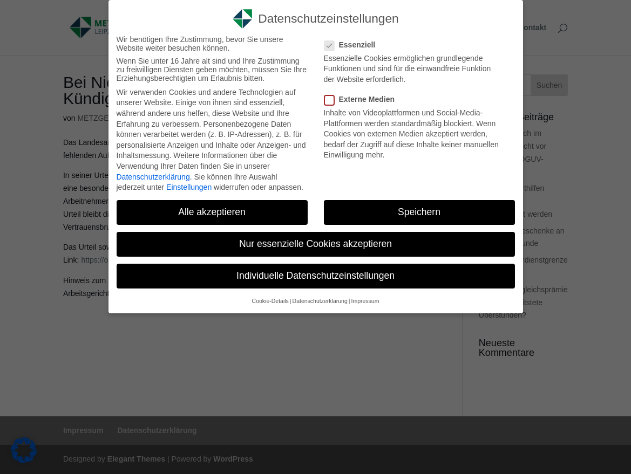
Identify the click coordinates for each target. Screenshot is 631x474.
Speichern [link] (419, 212)
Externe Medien (364, 99)
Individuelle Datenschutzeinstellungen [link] (315, 275)
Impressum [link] (365, 301)
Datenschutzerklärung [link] (153, 177)
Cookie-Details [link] (270, 301)
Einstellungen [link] (189, 187)
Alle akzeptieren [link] (212, 212)
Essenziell (354, 44)
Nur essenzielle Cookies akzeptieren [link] (315, 243)
